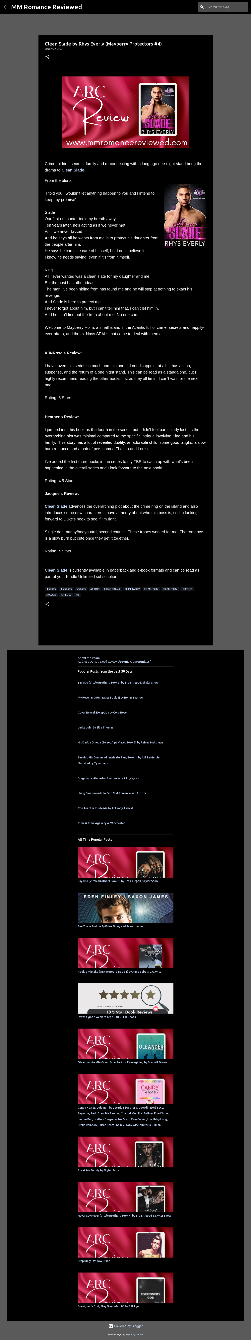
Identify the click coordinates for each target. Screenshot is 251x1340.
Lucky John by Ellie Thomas (95, 727)
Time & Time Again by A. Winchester (101, 823)
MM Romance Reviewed (46, 6)
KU (77, 595)
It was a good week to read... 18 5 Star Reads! (107, 1017)
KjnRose (66, 595)
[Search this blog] (227, 7)
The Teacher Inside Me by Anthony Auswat (105, 808)
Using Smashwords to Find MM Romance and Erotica (112, 793)
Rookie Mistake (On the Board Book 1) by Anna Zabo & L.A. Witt (119, 971)
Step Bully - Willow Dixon (94, 1261)
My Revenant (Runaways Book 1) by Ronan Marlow (110, 697)
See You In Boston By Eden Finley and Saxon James (110, 926)
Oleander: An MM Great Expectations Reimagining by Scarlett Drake (122, 1062)
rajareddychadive (134, 1334)
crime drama (112, 589)
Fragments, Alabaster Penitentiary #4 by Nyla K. (109, 778)
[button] (47, 57)
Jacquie (51, 595)
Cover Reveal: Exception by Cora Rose (102, 712)
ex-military (170, 589)
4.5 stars (66, 589)
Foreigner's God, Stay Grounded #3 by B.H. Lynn (109, 1306)
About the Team (89, 658)
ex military (151, 589)
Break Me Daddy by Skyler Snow (99, 1170)
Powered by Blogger (125, 1326)
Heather (187, 589)
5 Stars (81, 589)
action (94, 589)
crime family (132, 589)
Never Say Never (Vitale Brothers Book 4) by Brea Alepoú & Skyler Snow (124, 1215)
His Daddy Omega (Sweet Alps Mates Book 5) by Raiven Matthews (120, 742)
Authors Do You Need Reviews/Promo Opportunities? (114, 661)
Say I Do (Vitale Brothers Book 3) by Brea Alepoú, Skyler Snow (118, 682)
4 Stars (51, 589)
